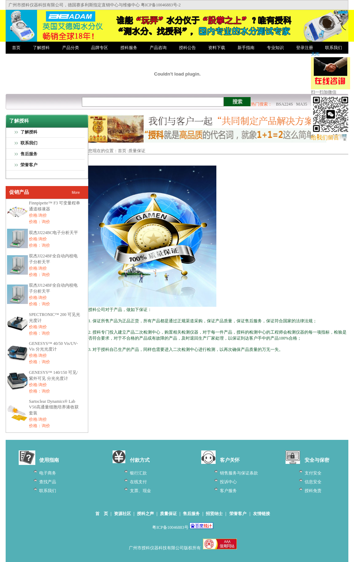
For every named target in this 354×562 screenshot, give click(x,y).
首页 (16, 47)
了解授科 (41, 47)
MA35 (301, 104)
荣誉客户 (28, 164)
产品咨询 (158, 47)
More (76, 193)
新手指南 (246, 47)
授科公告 (187, 47)
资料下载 (216, 47)
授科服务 (128, 47)
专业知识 (275, 47)
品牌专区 (99, 47)
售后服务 (28, 153)
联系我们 (333, 47)
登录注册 (304, 47)
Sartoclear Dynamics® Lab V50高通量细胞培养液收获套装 (54, 407)
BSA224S (284, 104)
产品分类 (70, 47)
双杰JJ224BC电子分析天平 (53, 232)
